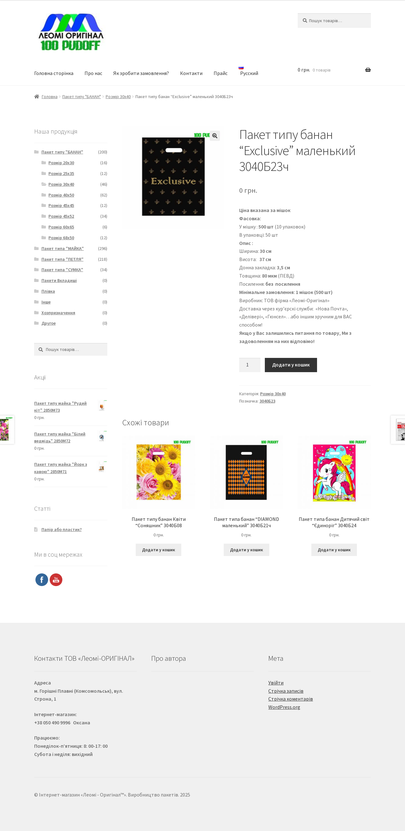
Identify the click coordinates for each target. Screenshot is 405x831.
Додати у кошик (291, 364)
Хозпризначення (58, 313)
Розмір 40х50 (61, 195)
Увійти (276, 682)
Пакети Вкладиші (59, 280)
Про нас (93, 73)
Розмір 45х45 (61, 205)
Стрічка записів (285, 691)
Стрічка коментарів (290, 699)
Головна (50, 96)
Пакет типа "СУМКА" (62, 269)
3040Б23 (267, 401)
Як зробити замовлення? (141, 73)
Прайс (220, 73)
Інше (46, 302)
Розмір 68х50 (61, 238)
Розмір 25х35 (61, 173)
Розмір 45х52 (61, 216)
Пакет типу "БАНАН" (81, 96)
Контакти (191, 73)
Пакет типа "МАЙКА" (62, 248)
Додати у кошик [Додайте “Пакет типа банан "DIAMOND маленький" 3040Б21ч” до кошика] (246, 550)
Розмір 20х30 (61, 163)
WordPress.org (284, 707)
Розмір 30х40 (118, 96)
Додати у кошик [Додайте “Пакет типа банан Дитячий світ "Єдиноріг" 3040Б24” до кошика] (334, 550)
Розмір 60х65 (61, 227)
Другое (48, 323)
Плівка (48, 291)
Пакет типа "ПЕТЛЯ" (62, 259)
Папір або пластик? (61, 529)
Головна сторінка (53, 73)
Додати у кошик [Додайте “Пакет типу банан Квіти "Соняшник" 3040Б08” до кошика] (158, 550)
